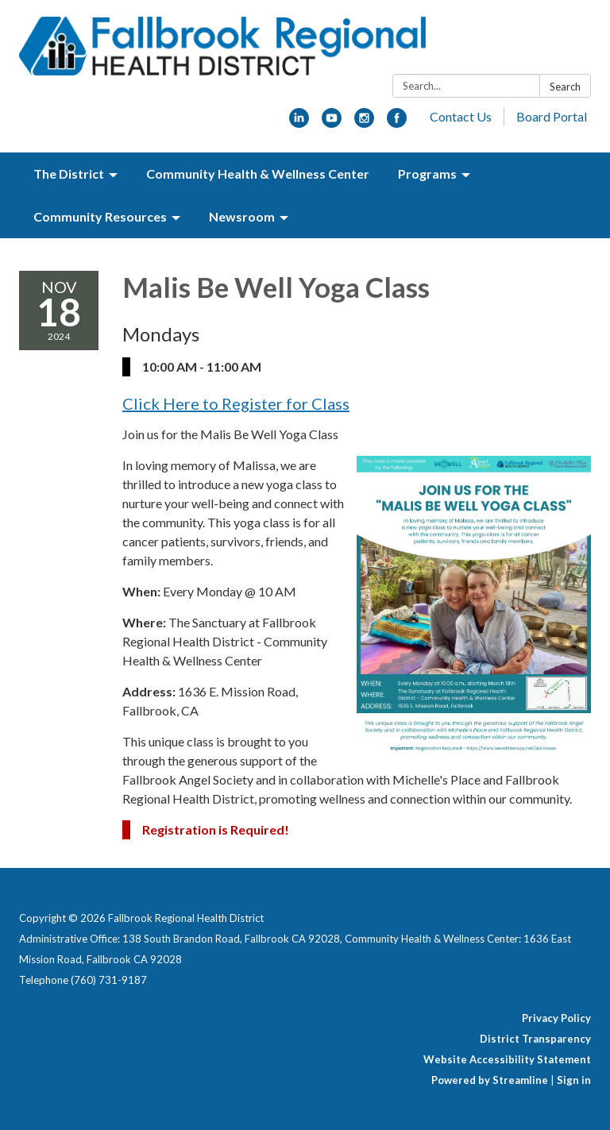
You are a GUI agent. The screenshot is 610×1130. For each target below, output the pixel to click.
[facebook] (397, 122)
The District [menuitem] (68, 173)
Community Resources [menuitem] (100, 216)
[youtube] (332, 122)
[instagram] (364, 122)
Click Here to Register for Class (235, 403)
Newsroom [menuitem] (242, 216)
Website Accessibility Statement (507, 1059)
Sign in (574, 1080)
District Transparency (535, 1038)
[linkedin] (299, 122)
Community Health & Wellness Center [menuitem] (257, 173)
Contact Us (461, 116)
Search (565, 86)
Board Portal (551, 116)
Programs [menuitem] (427, 173)
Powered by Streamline (489, 1080)
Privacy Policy (556, 1018)
